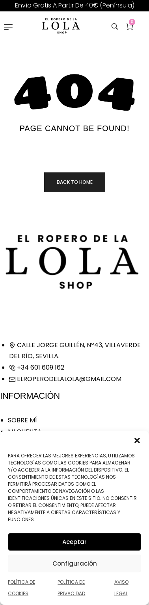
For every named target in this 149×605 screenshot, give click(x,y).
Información (30, 396)
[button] (137, 440)
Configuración (74, 563)
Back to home (75, 182)
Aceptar (74, 542)
